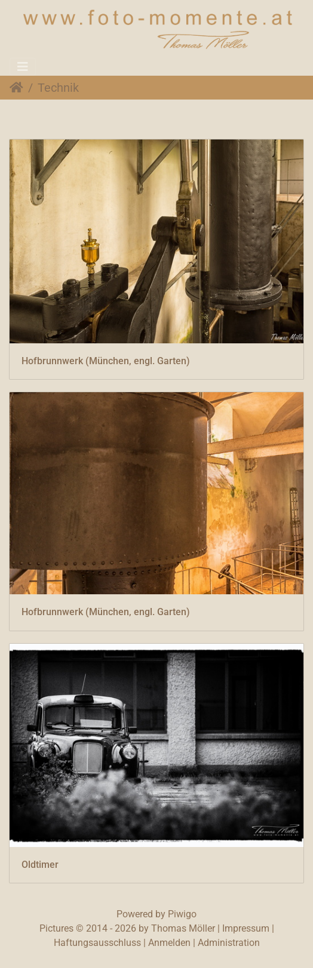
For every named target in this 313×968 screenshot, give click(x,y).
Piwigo (182, 914)
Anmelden (169, 942)
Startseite (16, 88)
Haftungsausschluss (97, 942)
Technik (58, 87)
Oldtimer (40, 864)
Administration (229, 942)
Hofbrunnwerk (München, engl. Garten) (106, 361)
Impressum (245, 928)
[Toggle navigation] (23, 67)
